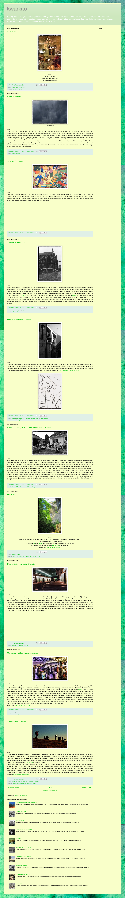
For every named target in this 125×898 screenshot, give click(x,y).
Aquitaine (14, 554)
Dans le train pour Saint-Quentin (21, 564)
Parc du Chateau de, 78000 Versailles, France (24, 783)
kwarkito (17, 9)
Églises (19, 310)
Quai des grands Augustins (23, 856)
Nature (18, 554)
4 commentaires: (30, 415)
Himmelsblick (25, 774)
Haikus (13, 87)
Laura (40, 543)
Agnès (74, 295)
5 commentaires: (30, 232)
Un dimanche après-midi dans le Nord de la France (29, 427)
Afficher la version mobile (50, 790)
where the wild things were (22, 705)
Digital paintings (16, 153)
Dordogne (55, 545)
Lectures (18, 781)
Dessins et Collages (17, 235)
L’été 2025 (19, 883)
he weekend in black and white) (69, 370)
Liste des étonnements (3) (23, 874)
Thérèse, (22, 295)
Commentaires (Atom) (21, 795)
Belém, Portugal (17, 420)
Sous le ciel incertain (21, 865)
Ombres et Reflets (20, 87)
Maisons (29, 486)
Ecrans (13, 781)
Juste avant (12, 31)
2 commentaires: (30, 151)
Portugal (46, 418)
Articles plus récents (13, 787)
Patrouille (18, 838)
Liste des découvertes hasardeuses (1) (26, 802)
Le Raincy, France (17, 89)
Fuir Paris (11, 494)
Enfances (24, 235)
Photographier (29, 781)
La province (25, 310)
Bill (34, 543)
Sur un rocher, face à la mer (23, 847)
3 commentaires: (30, 85)
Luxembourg (16, 713)
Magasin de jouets (15, 161)
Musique (30, 235)
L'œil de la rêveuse (21, 811)
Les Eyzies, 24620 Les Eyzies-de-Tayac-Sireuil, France (26, 556)
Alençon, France (17, 311)
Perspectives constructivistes (19, 319)
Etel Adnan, (29, 762)
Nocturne (25, 712)
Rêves (29, 712)
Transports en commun (22, 645)
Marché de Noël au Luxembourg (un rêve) (25, 653)
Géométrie (27, 418)
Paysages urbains (35, 418)
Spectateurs (36, 781)
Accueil (50, 787)
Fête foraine (19, 712)
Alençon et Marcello (16, 243)
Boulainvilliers (20, 820)
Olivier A (80, 689)
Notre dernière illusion (16, 721)
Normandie (31, 310)
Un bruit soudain (14, 96)
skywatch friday (17, 774)
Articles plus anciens (86, 787)
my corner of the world (54, 547)
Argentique (14, 310)
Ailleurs (13, 418)
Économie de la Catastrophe (24, 829)
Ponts (41, 418)
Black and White (20, 418)
